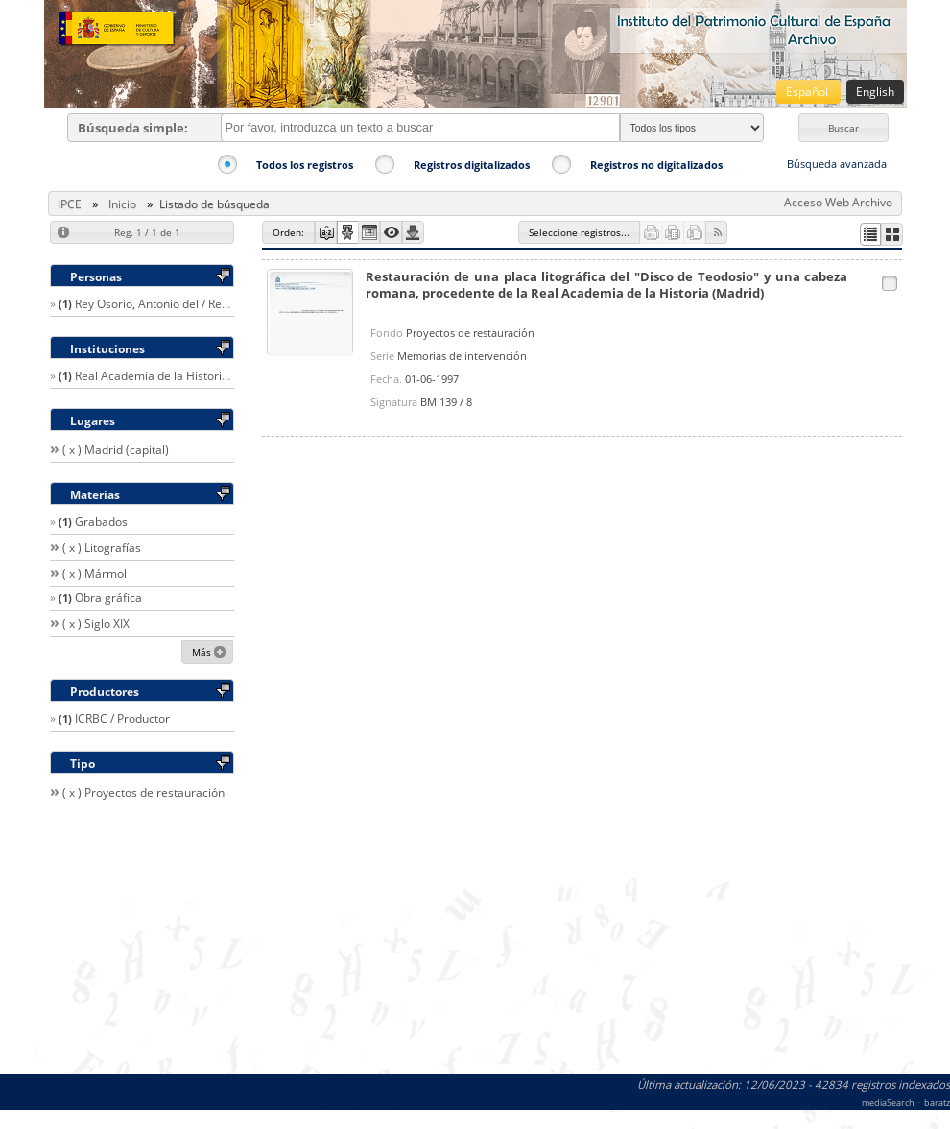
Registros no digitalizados (656, 164)
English (875, 91)
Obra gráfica (108, 597)
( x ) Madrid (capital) (115, 450)
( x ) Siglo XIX (96, 623)
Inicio (122, 204)
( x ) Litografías (101, 547)
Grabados (101, 522)
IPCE (70, 204)
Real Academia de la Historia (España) (176, 376)
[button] (843, 127)
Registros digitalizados (472, 164)
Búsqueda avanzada (837, 163)
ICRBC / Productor (122, 718)
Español (808, 91)
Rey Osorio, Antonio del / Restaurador (174, 304)
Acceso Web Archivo (838, 202)
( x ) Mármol (94, 573)
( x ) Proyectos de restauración (143, 792)
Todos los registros (304, 164)
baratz (937, 1102)
